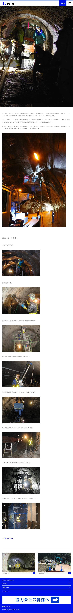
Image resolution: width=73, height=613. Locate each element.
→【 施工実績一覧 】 (7, 538)
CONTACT (63, 3)
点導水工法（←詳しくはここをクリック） (51, 119)
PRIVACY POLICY (6, 606)
